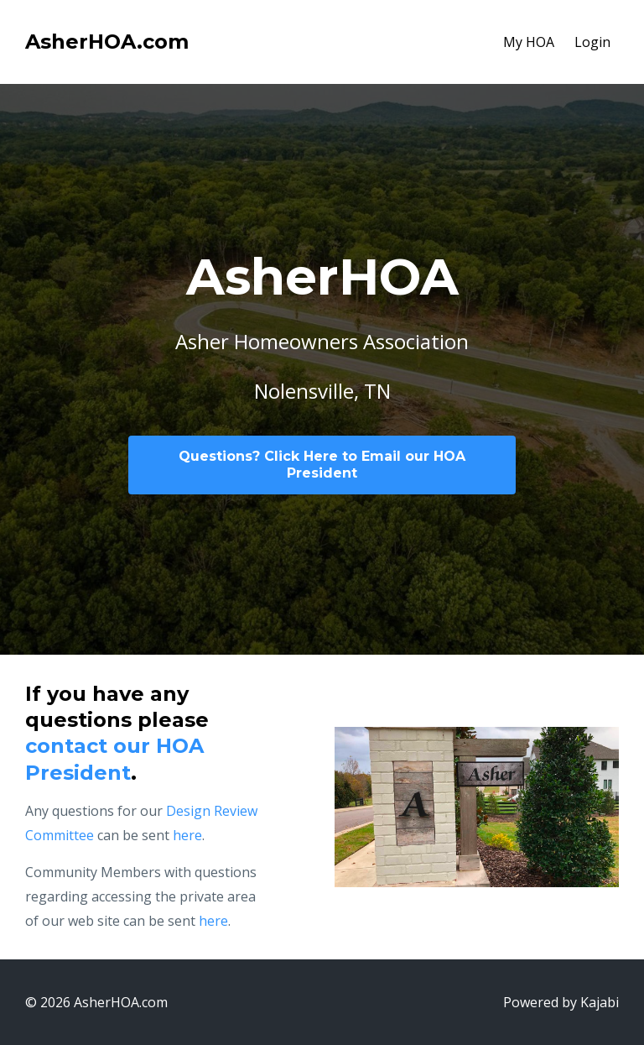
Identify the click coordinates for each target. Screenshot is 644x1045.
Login (592, 42)
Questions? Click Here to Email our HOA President (322, 464)
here (187, 835)
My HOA (528, 42)
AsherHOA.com (107, 41)
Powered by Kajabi (561, 1002)
